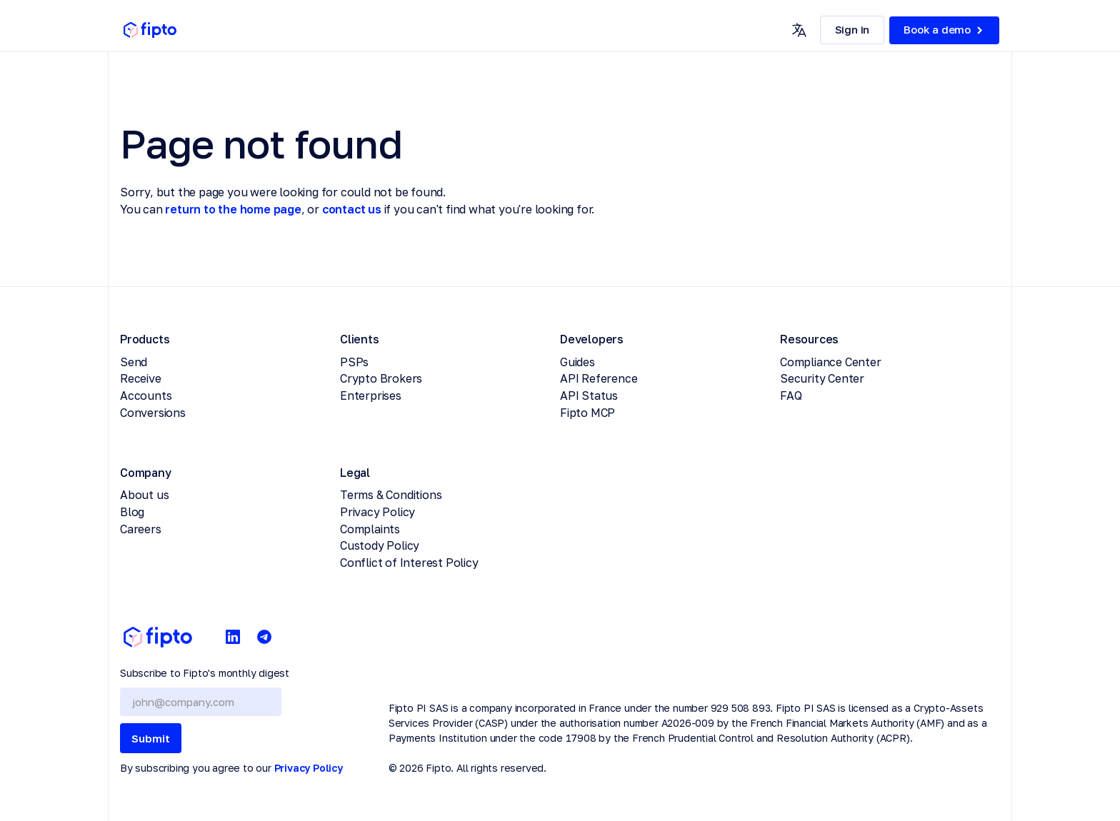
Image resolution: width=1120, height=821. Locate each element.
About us (144, 495)
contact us (351, 209)
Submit (150, 738)
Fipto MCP (587, 413)
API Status (589, 395)
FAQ (790, 395)
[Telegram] (264, 637)
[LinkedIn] (233, 637)
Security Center (822, 378)
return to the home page (233, 209)
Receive (140, 378)
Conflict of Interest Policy (409, 562)
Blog (132, 512)
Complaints (370, 529)
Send (133, 362)
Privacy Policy (377, 512)
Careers (140, 529)
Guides (577, 362)
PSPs (354, 362)
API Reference (598, 378)
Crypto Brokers (381, 378)
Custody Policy (379, 545)
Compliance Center (830, 362)
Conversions (153, 413)
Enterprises (370, 395)
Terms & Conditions (390, 495)
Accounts (145, 395)
